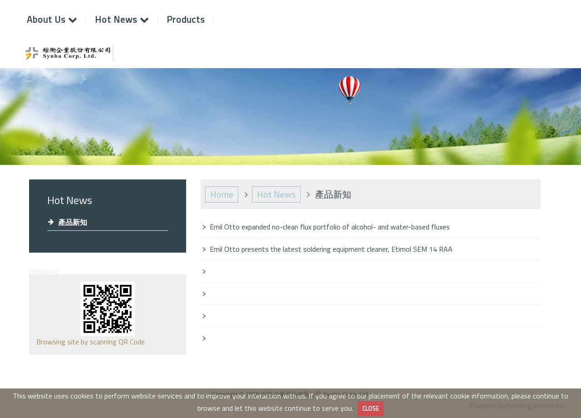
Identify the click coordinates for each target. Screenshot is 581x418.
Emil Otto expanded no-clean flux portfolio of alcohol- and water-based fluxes (330, 226)
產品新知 (72, 222)
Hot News (276, 194)
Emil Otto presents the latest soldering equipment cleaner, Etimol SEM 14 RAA (331, 249)
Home (221, 194)
